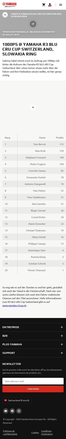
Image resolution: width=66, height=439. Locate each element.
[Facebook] (12, 411)
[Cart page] (44, 5)
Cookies (35, 432)
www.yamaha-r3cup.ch (14, 305)
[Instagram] (19, 411)
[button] (61, 5)
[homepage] (9, 5)
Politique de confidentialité (10, 432)
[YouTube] (5, 411)
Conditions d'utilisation (47, 432)
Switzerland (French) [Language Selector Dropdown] (16, 400)
